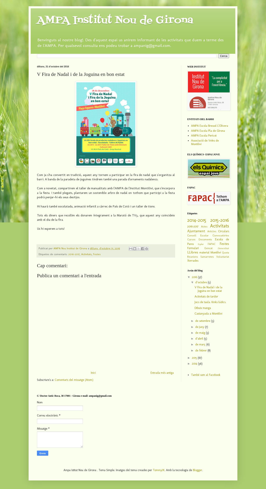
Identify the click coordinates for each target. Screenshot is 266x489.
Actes (204, 226)
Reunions (192, 256)
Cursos (191, 239)
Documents (205, 239)
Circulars (223, 231)
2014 (195, 363)
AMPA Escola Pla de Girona (208, 131)
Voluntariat (222, 256)
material (204, 252)
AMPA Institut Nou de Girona (115, 20)
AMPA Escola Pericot (204, 135)
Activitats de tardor (206, 296)
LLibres (192, 252)
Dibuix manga (203, 308)
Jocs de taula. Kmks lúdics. (210, 302)
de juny (200, 327)
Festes (97, 254)
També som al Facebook (205, 375)
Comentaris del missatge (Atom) (74, 380)
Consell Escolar (198, 235)
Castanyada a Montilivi (208, 313)
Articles (211, 231)
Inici (93, 373)
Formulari (193, 248)
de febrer (201, 350)
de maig (200, 333)
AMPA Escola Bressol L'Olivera (209, 126)
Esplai (201, 244)
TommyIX (159, 470)
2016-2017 (74, 254)
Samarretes (207, 256)
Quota (225, 252)
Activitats (86, 254)
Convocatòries (221, 235)
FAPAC (211, 244)
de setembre (203, 321)
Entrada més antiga (162, 373)
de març (200, 344)
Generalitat (223, 248)
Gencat (208, 248)
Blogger (197, 470)
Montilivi (215, 252)
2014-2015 (196, 220)
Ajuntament (196, 231)
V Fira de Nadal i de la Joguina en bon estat (208, 289)
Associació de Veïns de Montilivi (205, 142)
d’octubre (201, 282)
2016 (195, 277)
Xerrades (192, 260)
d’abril (199, 338)
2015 (195, 358)
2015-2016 (219, 220)
